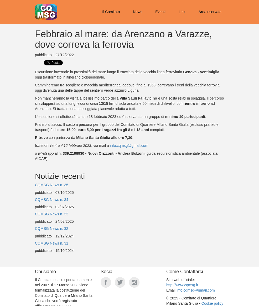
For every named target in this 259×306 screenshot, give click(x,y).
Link (182, 12)
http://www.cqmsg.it (182, 285)
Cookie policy (212, 303)
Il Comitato (111, 12)
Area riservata (210, 12)
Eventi (160, 12)
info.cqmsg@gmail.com (129, 145)
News (137, 12)
